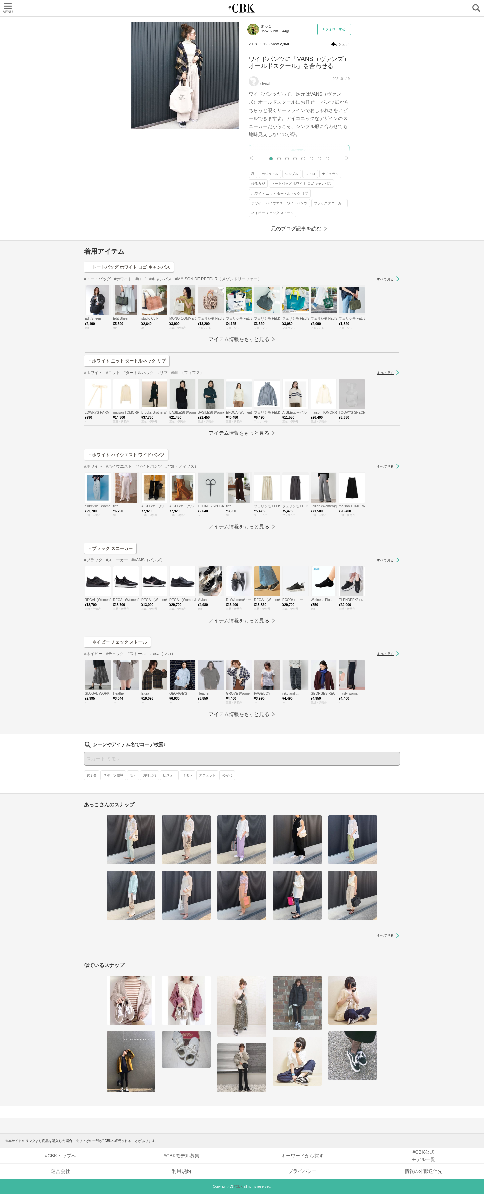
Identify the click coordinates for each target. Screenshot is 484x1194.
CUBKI (242, 8)
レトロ (310, 174)
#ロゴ (140, 278)
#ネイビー (93, 653)
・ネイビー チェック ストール (117, 642)
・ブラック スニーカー (110, 548)
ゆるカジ (258, 183)
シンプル (291, 174)
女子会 (92, 775)
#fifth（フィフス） (187, 372)
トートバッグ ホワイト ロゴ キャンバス (301, 183)
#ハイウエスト (119, 466)
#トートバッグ (97, 278)
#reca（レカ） (162, 653)
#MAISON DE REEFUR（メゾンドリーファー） (218, 278)
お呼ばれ (149, 775)
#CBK (238, 1186)
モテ (133, 775)
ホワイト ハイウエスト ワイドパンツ (279, 203)
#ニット (113, 372)
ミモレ (188, 775)
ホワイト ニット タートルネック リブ (279, 193)
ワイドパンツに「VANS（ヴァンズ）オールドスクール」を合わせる (299, 62)
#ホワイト (123, 278)
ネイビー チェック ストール (272, 213)
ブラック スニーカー (329, 203)
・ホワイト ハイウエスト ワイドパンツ (126, 454)
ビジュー (169, 775)
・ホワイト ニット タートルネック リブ (127, 361)
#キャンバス (160, 278)
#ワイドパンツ (148, 466)
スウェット (207, 775)
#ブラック (93, 560)
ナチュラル (330, 174)
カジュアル (269, 174)
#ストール (136, 653)
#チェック (115, 653)
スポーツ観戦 (113, 775)
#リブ (162, 372)
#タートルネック (138, 372)
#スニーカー (117, 560)
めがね (227, 775)
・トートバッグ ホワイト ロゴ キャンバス (129, 267)
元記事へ (299, 150)
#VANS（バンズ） (147, 560)
